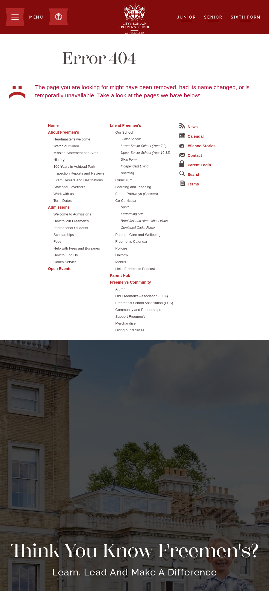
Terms (190, 183)
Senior (213, 17)
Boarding (127, 173)
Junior (186, 17)
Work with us (64, 194)
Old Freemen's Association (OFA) (141, 296)
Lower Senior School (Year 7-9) (143, 146)
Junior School (131, 139)
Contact (190, 155)
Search (189, 174)
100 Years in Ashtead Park (74, 166)
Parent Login (195, 163)
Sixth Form (246, 17)
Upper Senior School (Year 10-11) (145, 153)
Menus (120, 262)
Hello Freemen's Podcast (135, 269)
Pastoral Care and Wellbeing (137, 235)
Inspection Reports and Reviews (79, 173)
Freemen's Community (130, 282)
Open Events (60, 268)
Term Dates (63, 201)
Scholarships (64, 235)
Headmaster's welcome (72, 139)
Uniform (121, 255)
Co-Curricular (125, 201)
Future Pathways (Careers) (136, 194)
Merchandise (125, 323)
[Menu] (24, 17)
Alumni (120, 289)
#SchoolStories (197, 146)
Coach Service (65, 262)
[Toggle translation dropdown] (58, 16)
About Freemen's (63, 132)
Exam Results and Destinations (78, 180)
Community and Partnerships (138, 310)
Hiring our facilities (129, 330)
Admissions (59, 207)
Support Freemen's (130, 316)
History (59, 160)
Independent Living (134, 166)
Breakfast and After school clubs (144, 221)
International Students (71, 228)
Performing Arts (132, 214)
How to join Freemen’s (71, 221)
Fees (57, 241)
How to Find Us (66, 255)
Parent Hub (120, 275)
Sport (125, 207)
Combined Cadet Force (138, 228)
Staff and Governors (69, 187)
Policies (121, 248)
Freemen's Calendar (131, 241)
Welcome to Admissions (72, 214)
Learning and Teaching (133, 187)
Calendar (191, 136)
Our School (124, 132)
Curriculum (123, 180)
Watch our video (66, 146)
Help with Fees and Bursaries (77, 248)
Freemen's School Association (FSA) (144, 303)
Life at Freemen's (125, 125)
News (188, 126)
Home (53, 125)
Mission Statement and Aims (76, 153)
